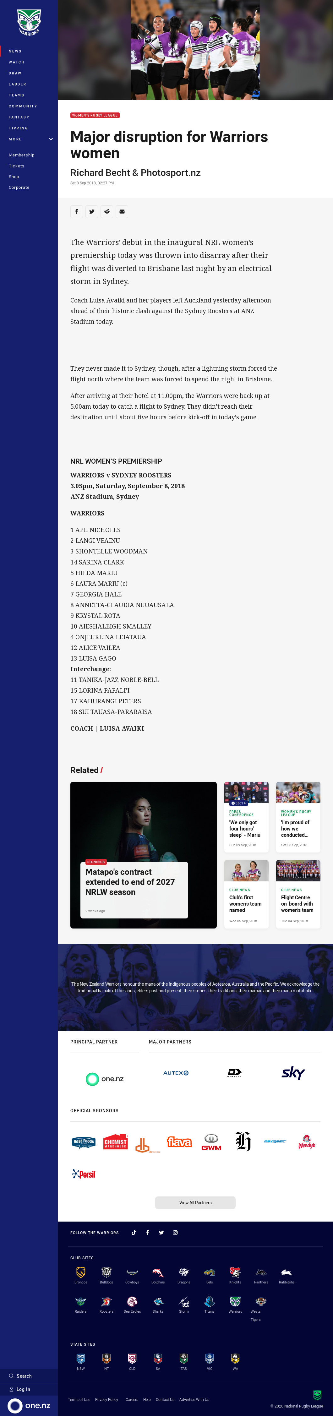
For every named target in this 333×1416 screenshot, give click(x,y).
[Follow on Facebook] (147, 1232)
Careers (132, 1399)
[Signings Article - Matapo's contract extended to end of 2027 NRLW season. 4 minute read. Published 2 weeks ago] (143, 855)
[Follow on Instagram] (175, 1232)
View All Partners (195, 1203)
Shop (14, 176)
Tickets (17, 166)
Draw (15, 73)
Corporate (19, 187)
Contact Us (165, 1399)
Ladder (18, 84)
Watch (17, 62)
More (31, 139)
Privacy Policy (106, 1399)
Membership (22, 155)
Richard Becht (100, 172)
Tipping (18, 128)
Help (147, 1399)
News (15, 51)
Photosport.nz (171, 172)
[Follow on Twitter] (161, 1232)
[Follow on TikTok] (133, 1232)
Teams (17, 95)
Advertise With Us (194, 1399)
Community (23, 106)
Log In (19, 1389)
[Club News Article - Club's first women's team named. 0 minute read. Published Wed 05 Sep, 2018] (246, 894)
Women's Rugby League (95, 115)
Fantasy (19, 117)
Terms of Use (79, 1399)
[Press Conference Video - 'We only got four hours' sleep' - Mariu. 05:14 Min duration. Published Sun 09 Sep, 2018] (246, 817)
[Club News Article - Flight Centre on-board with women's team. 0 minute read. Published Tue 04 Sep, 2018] (298, 894)
